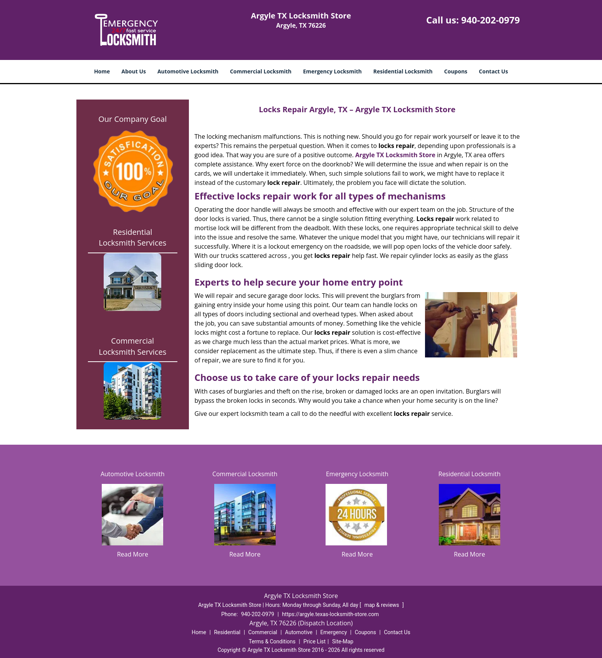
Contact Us (493, 71)
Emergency (333, 632)
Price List (314, 641)
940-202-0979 (490, 19)
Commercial (262, 632)
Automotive (299, 632)
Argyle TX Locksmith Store (395, 155)
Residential (227, 632)
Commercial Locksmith (260, 71)
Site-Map (342, 641)
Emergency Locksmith (332, 71)
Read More (132, 554)
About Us (133, 71)
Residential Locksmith (403, 71)
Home (102, 71)
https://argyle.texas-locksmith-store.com (330, 614)
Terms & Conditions (272, 641)
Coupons (455, 71)
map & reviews (382, 605)
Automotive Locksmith (187, 71)
